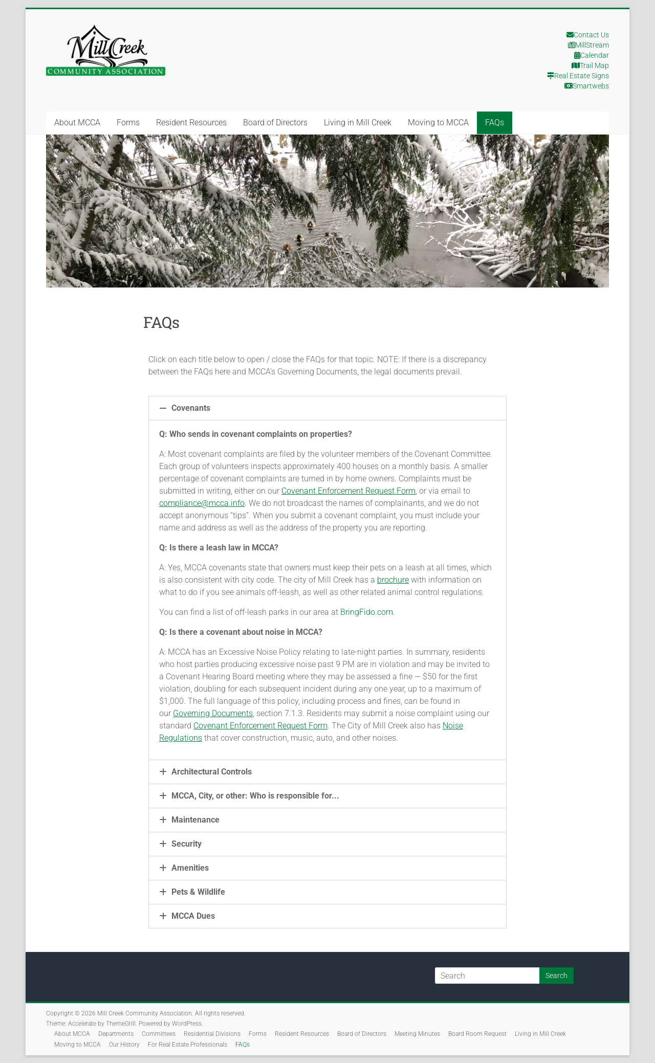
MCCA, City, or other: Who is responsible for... (255, 796)
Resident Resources (191, 122)
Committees (159, 1033)
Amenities (190, 868)
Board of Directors (275, 122)
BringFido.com (366, 612)
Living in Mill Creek (357, 122)
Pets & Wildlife (198, 892)
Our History (124, 1044)
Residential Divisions (212, 1033)
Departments (116, 1033)
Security (186, 844)
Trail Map (590, 65)
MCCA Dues (193, 916)
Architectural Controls (211, 772)
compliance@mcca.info (202, 503)
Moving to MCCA (438, 122)
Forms (128, 122)
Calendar (591, 55)
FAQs (494, 122)
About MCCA (77, 122)
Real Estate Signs (578, 76)
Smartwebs (586, 86)
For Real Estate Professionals (187, 1044)
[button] (327, 408)
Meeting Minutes (417, 1033)
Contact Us (587, 35)
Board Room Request (477, 1033)
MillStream (588, 45)
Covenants (190, 408)
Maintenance (195, 820)
